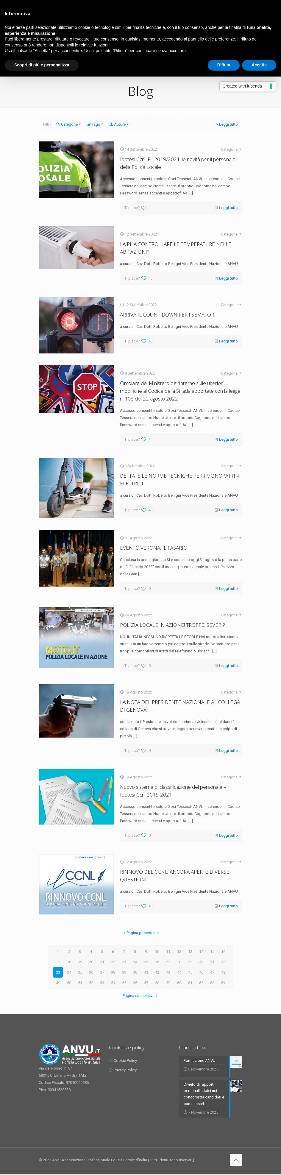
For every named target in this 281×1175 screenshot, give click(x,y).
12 (179, 951)
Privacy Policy (125, 1070)
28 (179, 962)
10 (157, 951)
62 (201, 983)
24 (135, 962)
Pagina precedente (141, 933)
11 (168, 951)
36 (91, 972)
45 (190, 972)
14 (201, 951)
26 (157, 962)
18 (69, 962)
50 (69, 983)
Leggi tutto (226, 124)
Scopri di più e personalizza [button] (41, 65)
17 (58, 962)
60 (179, 983)
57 (146, 983)
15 (212, 951)
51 (80, 983)
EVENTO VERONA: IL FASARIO (153, 547)
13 (190, 951)
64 (223, 983)
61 (190, 983)
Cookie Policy (125, 1060)
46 (201, 972)
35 (80, 972)
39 (124, 972)
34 (69, 972)
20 (91, 962)
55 (124, 983)
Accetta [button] (259, 65)
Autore (119, 124)
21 (102, 962)
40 (135, 972)
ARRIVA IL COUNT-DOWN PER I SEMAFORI (168, 314)
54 (113, 983)
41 (146, 972)
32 (223, 962)
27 (168, 962)
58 (157, 983)
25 (146, 962)
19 (80, 962)
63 (212, 983)
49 (58, 983)
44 (179, 972)
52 (91, 983)
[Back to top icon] (236, 1160)
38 (113, 972)
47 (212, 972)
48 (223, 972)
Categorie (69, 124)
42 (157, 972)
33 (58, 972)
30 (201, 962)
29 (190, 962)
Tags (95, 124)
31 (212, 962)
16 (223, 951)
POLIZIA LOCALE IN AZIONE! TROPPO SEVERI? (172, 624)
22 (113, 962)
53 (102, 983)
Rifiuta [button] (223, 65)
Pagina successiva (140, 995)
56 (135, 983)
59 (168, 983)
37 (102, 972)
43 (168, 972)
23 (124, 962)
